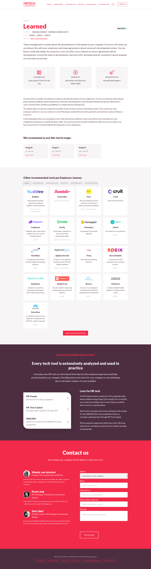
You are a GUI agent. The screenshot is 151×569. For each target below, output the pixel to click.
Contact (122, 4)
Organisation (70, 4)
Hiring (49, 4)
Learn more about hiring (75, 333)
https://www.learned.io (38, 38)
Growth (81, 4)
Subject (82, 471)
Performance (91, 4)
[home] (29, 4)
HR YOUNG (76, 560)
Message (83, 509)
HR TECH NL (65, 560)
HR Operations (104, 4)
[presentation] (97, 526)
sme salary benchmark (91, 560)
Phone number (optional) (89, 500)
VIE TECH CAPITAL (108, 560)
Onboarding (58, 4)
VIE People (40, 560)
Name (82, 481)
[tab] (27, 183)
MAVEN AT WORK (53, 560)
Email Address (85, 490)
